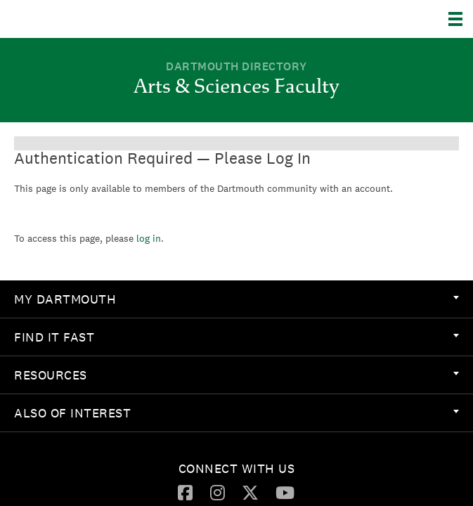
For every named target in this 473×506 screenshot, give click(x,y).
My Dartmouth (236, 299)
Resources (236, 375)
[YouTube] (285, 492)
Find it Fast (236, 337)
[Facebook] (185, 492)
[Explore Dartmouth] (460, 19)
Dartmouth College (82, 19)
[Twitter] (250, 492)
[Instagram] (217, 492)
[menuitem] (236, 299)
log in (148, 238)
